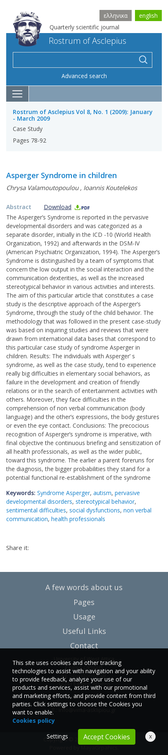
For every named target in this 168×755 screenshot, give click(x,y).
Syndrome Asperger (63, 493)
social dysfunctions (94, 510)
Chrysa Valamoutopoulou (42, 187)
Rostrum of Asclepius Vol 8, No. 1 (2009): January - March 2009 (83, 115)
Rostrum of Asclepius (69, 40)
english (148, 15)
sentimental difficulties (36, 510)
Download (67, 207)
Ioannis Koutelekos (110, 187)
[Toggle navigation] (17, 94)
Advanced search (84, 76)
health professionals (78, 519)
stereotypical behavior (105, 501)
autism (102, 493)
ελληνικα (116, 15)
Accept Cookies (106, 736)
